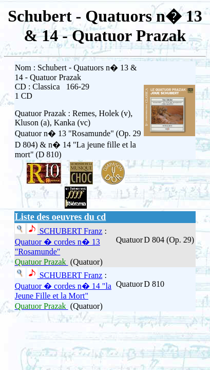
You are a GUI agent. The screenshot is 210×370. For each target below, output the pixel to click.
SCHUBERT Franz (70, 231)
